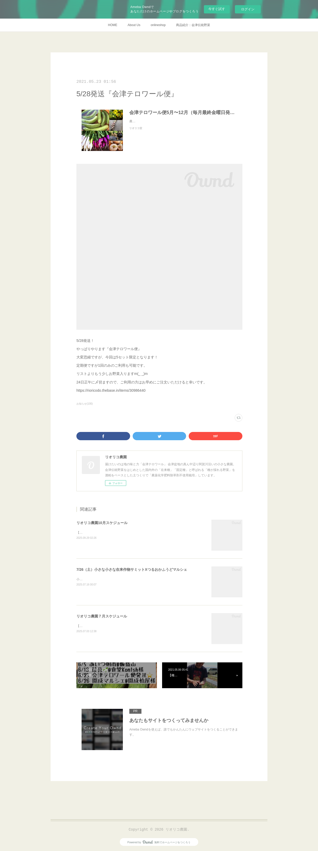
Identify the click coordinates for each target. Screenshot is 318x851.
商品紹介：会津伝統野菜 (193, 25)
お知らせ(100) (84, 403)
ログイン (248, 9)
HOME (112, 25)
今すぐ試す (216, 9)
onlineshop (158, 25)
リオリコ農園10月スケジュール (102, 523)
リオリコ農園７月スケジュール (101, 616)
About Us (134, 25)
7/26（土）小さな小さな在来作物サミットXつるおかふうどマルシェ (131, 569)
